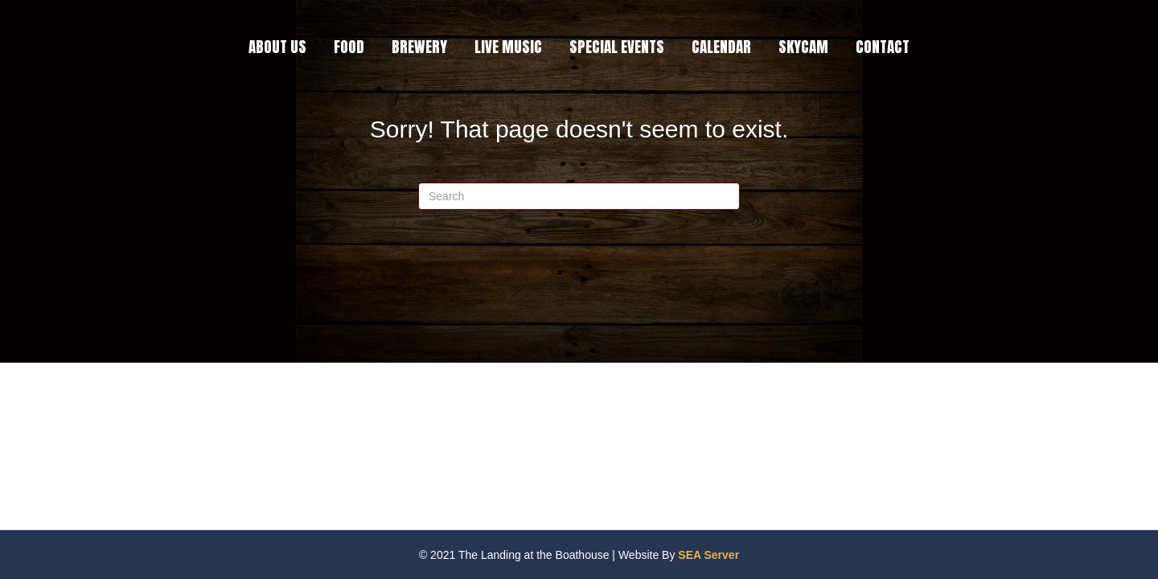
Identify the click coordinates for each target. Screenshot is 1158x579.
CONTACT (883, 46)
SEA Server (708, 554)
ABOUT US (277, 46)
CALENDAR (721, 46)
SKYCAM (803, 46)
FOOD (349, 46)
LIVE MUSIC (508, 46)
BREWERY (419, 46)
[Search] (579, 196)
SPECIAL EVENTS (616, 46)
